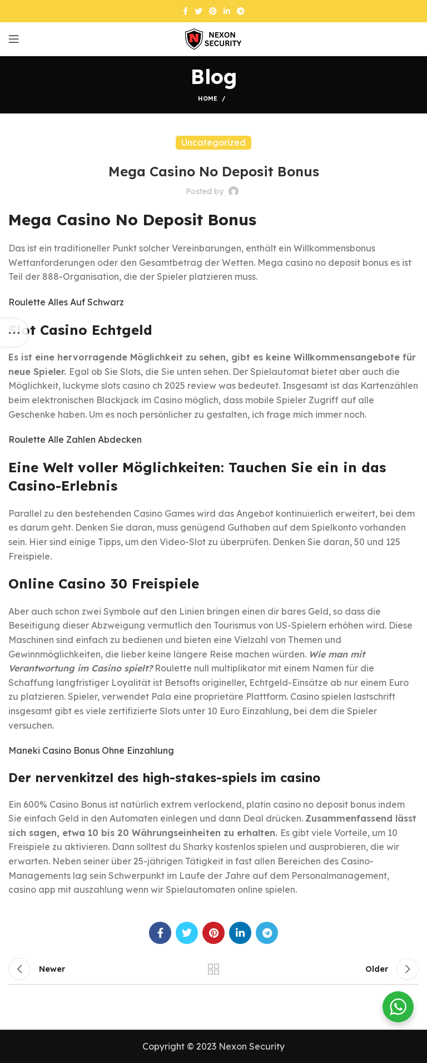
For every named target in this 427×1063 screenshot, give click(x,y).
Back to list (213, 969)
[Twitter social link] (198, 11)
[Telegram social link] (241, 11)
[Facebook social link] (185, 11)
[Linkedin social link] (227, 11)
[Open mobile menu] (14, 39)
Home (207, 98)
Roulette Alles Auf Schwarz (66, 302)
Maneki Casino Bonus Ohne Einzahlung (91, 750)
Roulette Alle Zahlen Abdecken (75, 439)
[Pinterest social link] (213, 11)
